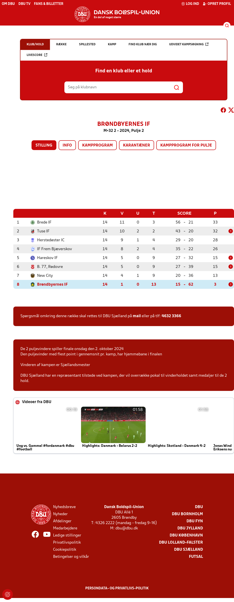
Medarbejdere (65, 528)
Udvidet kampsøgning (188, 44)
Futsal (196, 556)
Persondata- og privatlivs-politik (117, 588)
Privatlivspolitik (67, 542)
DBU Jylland (190, 528)
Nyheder (60, 514)
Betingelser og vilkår (71, 556)
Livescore (37, 55)
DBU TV (24, 4)
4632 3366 (171, 316)
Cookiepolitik (64, 549)
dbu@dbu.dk (126, 528)
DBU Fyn (194, 521)
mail (137, 316)
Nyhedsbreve (64, 507)
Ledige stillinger (67, 535)
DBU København (186, 535)
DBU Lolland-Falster (181, 542)
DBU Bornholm (187, 514)
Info (67, 145)
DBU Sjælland (188, 549)
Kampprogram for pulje (186, 145)
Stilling (44, 145)
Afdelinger (62, 521)
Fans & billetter (48, 4)
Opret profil (217, 4)
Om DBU (8, 4)
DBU (199, 507)
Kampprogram (97, 145)
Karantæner (136, 145)
